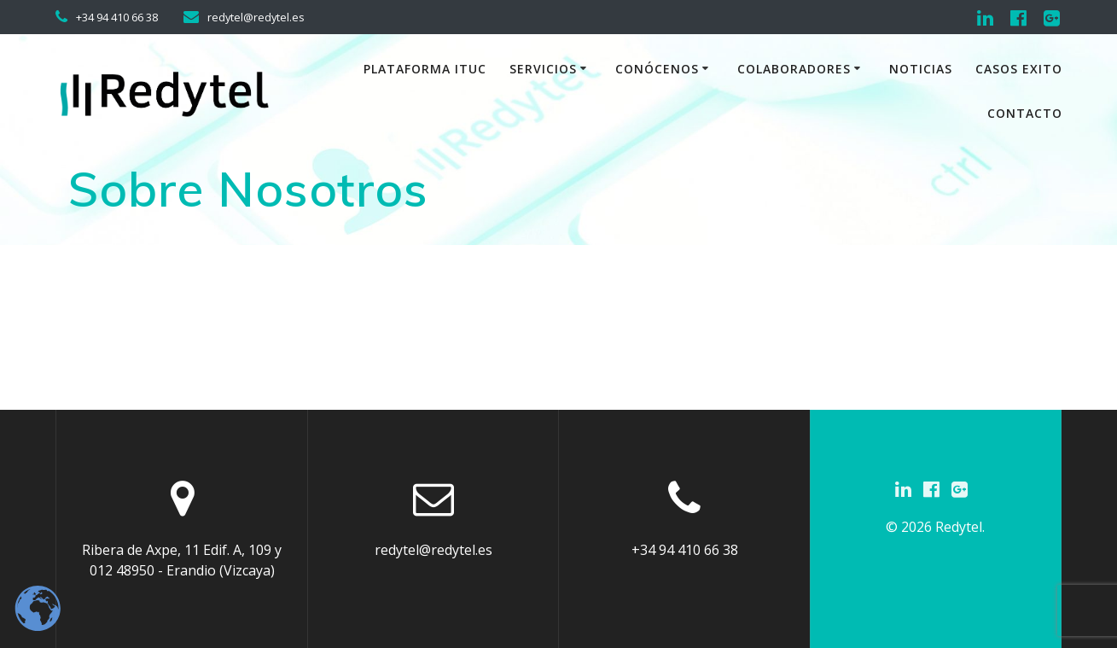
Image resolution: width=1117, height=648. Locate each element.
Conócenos (657, 69)
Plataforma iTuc (425, 69)
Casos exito (1018, 69)
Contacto (1024, 113)
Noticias (920, 69)
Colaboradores (794, 69)
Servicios (543, 69)
